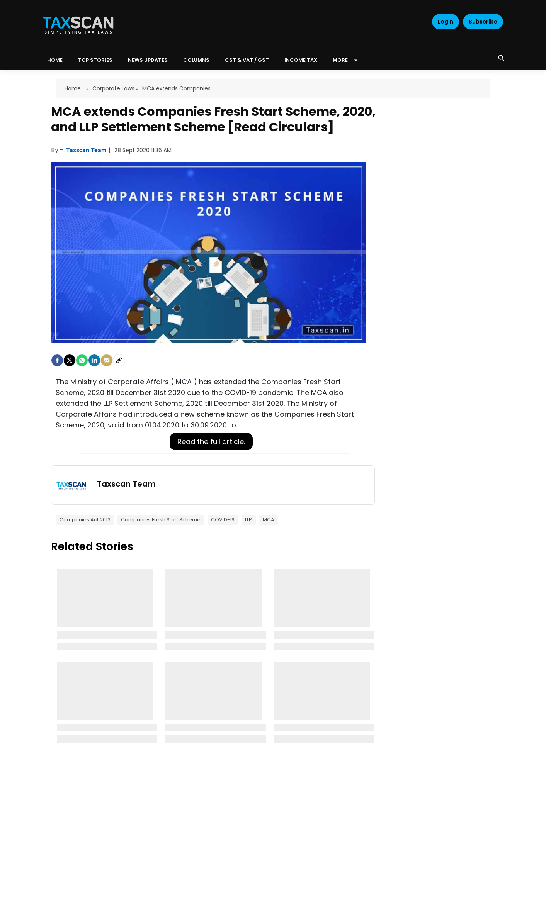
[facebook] (57, 360)
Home (73, 88)
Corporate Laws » (115, 88)
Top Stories (95, 60)
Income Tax (300, 60)
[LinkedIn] (94, 360)
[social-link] (119, 360)
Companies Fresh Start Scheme (161, 519)
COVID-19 (223, 519)
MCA (268, 519)
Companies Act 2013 (85, 519)
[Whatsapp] (82, 360)
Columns (196, 60)
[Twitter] (69, 360)
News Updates (148, 60)
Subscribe (483, 21)
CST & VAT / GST (247, 60)
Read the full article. (211, 441)
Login (445, 21)
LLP (248, 519)
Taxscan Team (87, 150)
